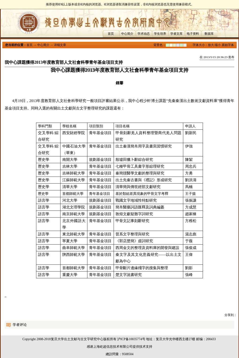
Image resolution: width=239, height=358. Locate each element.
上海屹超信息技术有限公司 (113, 346)
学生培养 (160, 33)
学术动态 (144, 33)
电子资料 (193, 33)
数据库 (209, 33)
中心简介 (127, 33)
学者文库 (176, 33)
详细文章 (60, 45)
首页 (111, 33)
